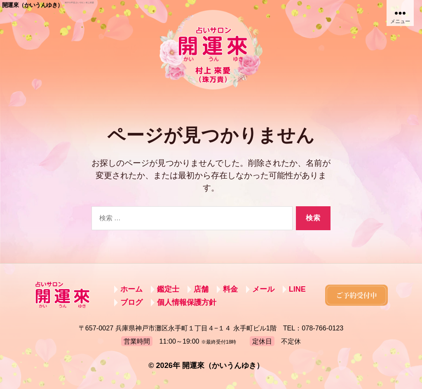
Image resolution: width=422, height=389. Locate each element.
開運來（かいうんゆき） (32, 5)
